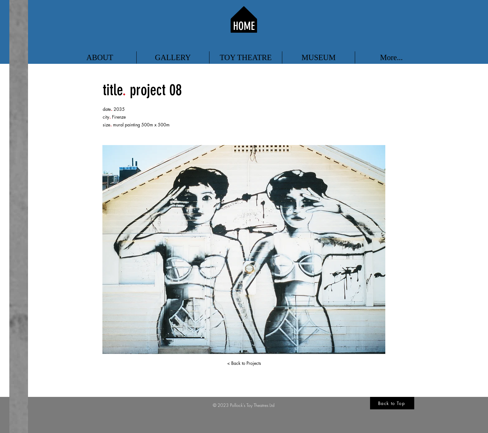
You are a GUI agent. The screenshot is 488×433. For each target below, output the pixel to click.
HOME (244, 26)
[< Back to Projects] (244, 363)
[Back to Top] (392, 403)
